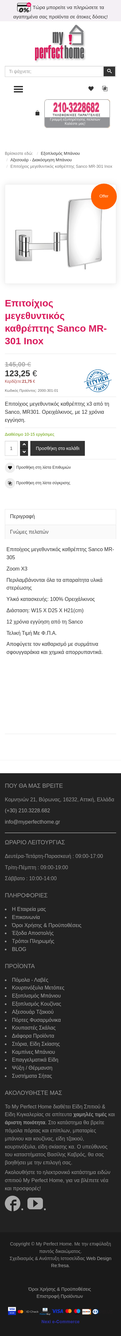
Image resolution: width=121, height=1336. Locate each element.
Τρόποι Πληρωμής (33, 941)
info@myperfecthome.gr (32, 822)
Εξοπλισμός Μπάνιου (60, 153)
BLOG (19, 949)
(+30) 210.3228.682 (27, 810)
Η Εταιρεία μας (29, 909)
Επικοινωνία (26, 917)
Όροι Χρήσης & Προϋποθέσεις (46, 925)
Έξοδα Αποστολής (33, 933)
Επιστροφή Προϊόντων (59, 1296)
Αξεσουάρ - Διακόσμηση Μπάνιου (41, 159)
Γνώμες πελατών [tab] (29, 532)
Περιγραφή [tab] (22, 516)
